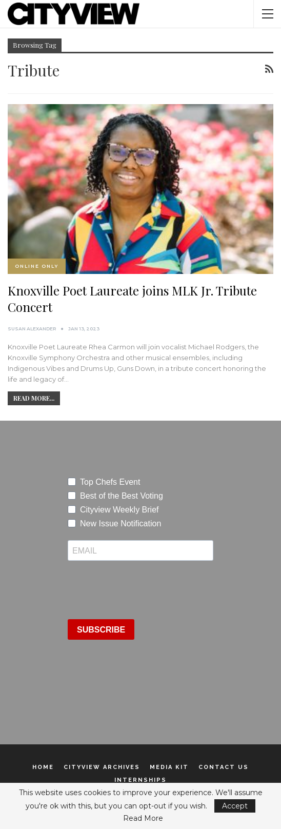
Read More (143, 818)
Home (43, 767)
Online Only (36, 266)
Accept (235, 806)
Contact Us (223, 767)
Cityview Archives (102, 767)
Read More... (33, 398)
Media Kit (169, 767)
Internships (140, 780)
